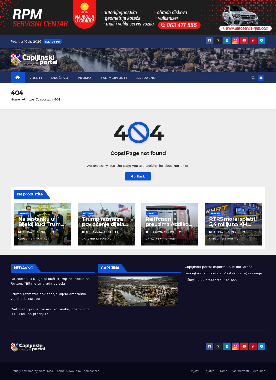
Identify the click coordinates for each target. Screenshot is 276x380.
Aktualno (146, 78)
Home (15, 99)
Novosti (24, 213)
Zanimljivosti (113, 78)
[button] (253, 78)
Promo (84, 78)
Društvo (59, 78)
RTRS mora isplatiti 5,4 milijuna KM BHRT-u (232, 224)
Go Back (138, 176)
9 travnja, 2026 (35, 232)
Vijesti (35, 78)
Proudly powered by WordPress (32, 371)
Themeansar (90, 371)
